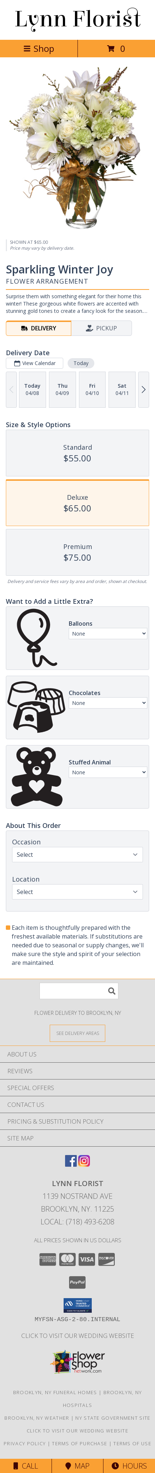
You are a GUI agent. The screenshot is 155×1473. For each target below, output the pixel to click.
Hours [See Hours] (129, 1466)
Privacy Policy (25, 1443)
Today (80, 363)
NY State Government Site (112, 1418)
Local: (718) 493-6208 (77, 1222)
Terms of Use (132, 1443)
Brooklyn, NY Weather (36, 1418)
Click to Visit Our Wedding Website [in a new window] (77, 1335)
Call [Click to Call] (26, 1466)
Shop (38, 48)
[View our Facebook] (71, 1164)
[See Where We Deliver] (77, 1032)
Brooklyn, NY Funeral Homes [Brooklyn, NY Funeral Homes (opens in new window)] (55, 1392)
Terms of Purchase (79, 1443)
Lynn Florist (77, 19)
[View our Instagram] (84, 1164)
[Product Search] (78, 991)
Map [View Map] (77, 1466)
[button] (78, 1305)
